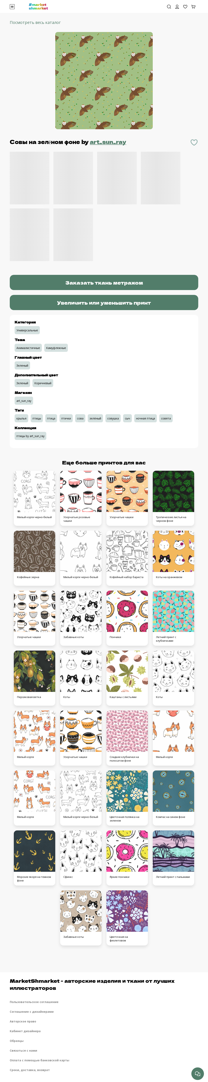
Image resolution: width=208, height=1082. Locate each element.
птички (66, 418)
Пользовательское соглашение (34, 1002)
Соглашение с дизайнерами (32, 1012)
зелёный (95, 418)
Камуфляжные (56, 348)
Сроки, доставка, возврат (30, 1070)
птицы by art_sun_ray (30, 436)
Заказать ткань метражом (104, 282)
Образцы (17, 1041)
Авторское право (23, 1021)
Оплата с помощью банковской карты (39, 1060)
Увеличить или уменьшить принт (104, 302)
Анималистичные (28, 348)
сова (80, 418)
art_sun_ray (108, 141)
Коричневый (42, 383)
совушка (113, 418)
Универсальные (27, 330)
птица (51, 418)
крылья (21, 418)
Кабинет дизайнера (25, 1031)
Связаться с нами (23, 1050)
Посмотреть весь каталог (35, 22)
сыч (127, 418)
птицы (36, 418)
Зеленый (22, 365)
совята (166, 418)
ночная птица (145, 418)
